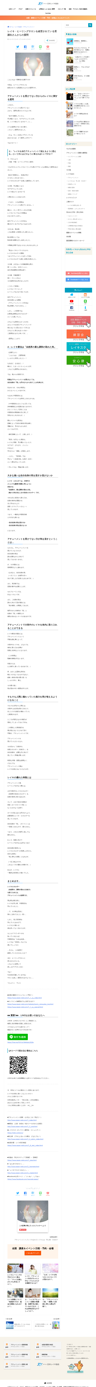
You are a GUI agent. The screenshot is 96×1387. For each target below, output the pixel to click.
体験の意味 (71, 186)
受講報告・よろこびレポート (76, 207)
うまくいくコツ (72, 214)
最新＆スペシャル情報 (73, 231)
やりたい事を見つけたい (75, 218)
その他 (68, 169)
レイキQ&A (33, 1236)
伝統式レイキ (72, 183)
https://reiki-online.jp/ (15, 1132)
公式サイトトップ (13, 1382)
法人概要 (59, 1382)
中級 (69, 162)
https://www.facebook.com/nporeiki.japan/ (22, 1178)
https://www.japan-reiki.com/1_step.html (21, 1159)
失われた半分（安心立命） (75, 211)
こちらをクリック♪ (33, 1249)
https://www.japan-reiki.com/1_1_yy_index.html (24, 998)
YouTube (48, 13)
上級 (69, 159)
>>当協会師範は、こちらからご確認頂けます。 (78, 1353)
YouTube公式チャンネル (77, 272)
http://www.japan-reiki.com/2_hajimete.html (23, 1165)
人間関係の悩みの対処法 (75, 224)
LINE (85, 300)
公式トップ (12, 9)
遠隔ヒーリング (72, 193)
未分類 (68, 235)
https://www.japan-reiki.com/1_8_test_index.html (24, 1145)
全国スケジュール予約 (31, 1382)
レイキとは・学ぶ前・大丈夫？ (48, 1236)
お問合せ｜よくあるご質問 (47, 9)
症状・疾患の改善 (73, 189)
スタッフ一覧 (62, 9)
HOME (48, 1378)
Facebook (71, 306)
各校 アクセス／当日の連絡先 (78, 9)
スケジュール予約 (85, 293)
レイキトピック (71, 196)
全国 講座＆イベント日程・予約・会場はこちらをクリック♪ (48, 18)
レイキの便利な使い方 (74, 204)
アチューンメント (22, 1236)
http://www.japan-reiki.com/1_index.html (21, 1120)
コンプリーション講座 (74, 155)
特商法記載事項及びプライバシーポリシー (75, 1382)
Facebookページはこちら (78, 278)
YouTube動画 (70, 148)
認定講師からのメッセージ (75, 239)
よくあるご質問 (50, 1382)
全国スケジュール (30, 9)
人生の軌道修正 (72, 221)
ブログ (20, 9)
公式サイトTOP (71, 293)
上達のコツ (70, 200)
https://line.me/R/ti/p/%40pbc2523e (20, 1042)
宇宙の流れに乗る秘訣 (74, 227)
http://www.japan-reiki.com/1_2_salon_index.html (25, 1138)
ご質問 (85, 306)
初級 (69, 165)
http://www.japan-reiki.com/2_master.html (22, 1172)
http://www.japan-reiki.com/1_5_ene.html (22, 1126)
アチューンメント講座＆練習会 (76, 152)
